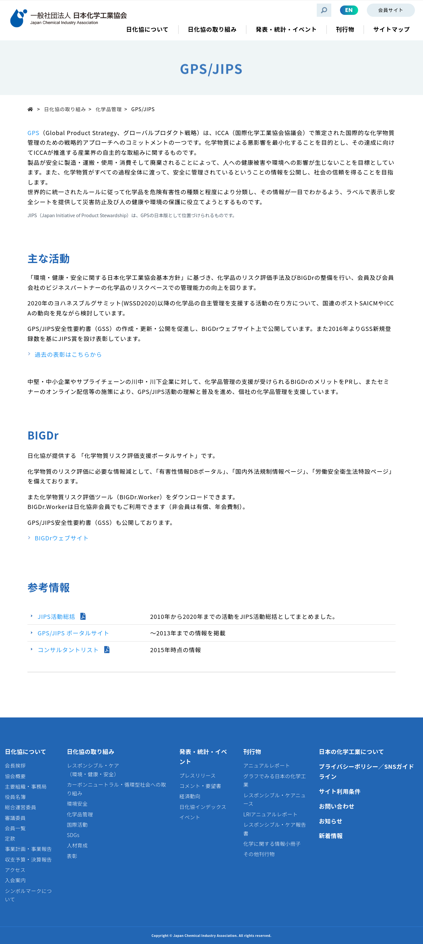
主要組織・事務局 (26, 786)
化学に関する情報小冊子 (272, 843)
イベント (190, 817)
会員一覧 (15, 828)
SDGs (73, 835)
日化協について (25, 751)
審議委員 (15, 818)
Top (32, 108)
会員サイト (390, 9)
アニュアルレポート (266, 765)
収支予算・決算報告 (28, 859)
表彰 (72, 856)
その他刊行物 (258, 854)
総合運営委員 (20, 807)
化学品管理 (109, 108)
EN (349, 10)
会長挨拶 (15, 765)
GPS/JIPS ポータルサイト (73, 633)
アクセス (15, 870)
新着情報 (331, 835)
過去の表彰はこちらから (68, 354)
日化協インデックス (203, 807)
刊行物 (252, 751)
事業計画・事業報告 (28, 849)
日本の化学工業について (351, 751)
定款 (10, 838)
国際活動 (77, 824)
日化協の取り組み (65, 108)
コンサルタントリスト (68, 649)
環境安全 (77, 803)
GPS (33, 132)
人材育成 (77, 845)
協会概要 (15, 776)
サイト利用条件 (339, 791)
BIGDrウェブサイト (62, 538)
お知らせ (330, 821)
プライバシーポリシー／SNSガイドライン (366, 771)
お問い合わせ (337, 806)
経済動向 (190, 796)
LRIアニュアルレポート (270, 814)
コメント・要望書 (201, 786)
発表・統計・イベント (203, 756)
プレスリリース (198, 775)
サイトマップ (391, 29)
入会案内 (15, 880)
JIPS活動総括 (57, 616)
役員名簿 (15, 797)
